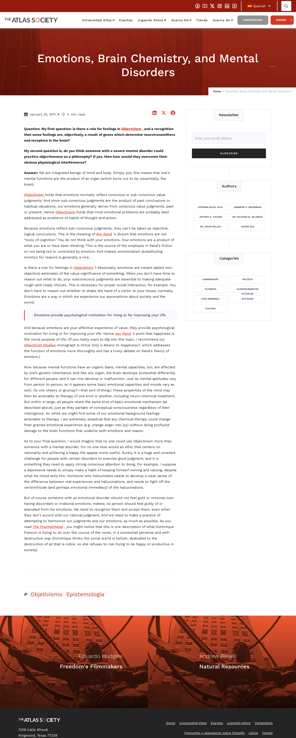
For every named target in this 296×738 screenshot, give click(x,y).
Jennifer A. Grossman (247, 207)
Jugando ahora (150, 20)
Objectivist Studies (40, 345)
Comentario (264, 723)
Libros (253, 733)
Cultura (210, 308)
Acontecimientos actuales (247, 290)
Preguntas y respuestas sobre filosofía (214, 733)
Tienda (202, 20)
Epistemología (85, 594)
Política (247, 279)
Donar (281, 20)
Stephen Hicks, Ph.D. (210, 207)
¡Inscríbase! (253, 20)
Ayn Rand (104, 234)
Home (217, 91)
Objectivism (34, 195)
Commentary (210, 279)
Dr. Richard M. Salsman (247, 217)
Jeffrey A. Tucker (210, 217)
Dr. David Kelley (210, 226)
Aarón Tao (247, 226)
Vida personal (210, 299)
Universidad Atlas (97, 20)
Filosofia (210, 289)
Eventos (126, 20)
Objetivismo (46, 594)
